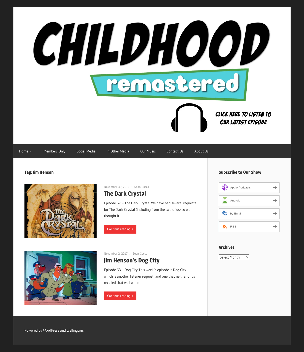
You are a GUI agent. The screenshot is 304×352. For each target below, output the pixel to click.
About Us (201, 151)
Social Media (86, 151)
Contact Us (175, 151)
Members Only (54, 151)
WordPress (51, 330)
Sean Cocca (141, 187)
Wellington (75, 330)
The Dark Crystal (125, 193)
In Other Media (118, 151)
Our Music (147, 151)
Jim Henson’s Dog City (132, 260)
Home (23, 151)
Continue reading (119, 229)
